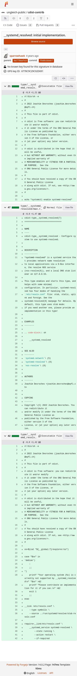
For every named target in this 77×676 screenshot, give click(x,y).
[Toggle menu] (72, 4)
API (51, 673)
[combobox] (55, 78)
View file (69, 86)
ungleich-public (16, 12)
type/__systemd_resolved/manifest (28, 436)
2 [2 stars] (33, 18)
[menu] (72, 78)
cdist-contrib (36, 12)
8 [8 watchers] (20, 18)
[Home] (6, 4)
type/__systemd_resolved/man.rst (31, 208)
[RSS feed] (5, 18)
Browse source (38, 41)
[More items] (73, 25)
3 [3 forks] (47, 18)
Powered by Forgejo (17, 664)
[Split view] (63, 78)
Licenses (42, 673)
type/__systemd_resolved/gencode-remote (28, 86)
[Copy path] (38, 86)
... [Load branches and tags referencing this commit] (6, 49)
